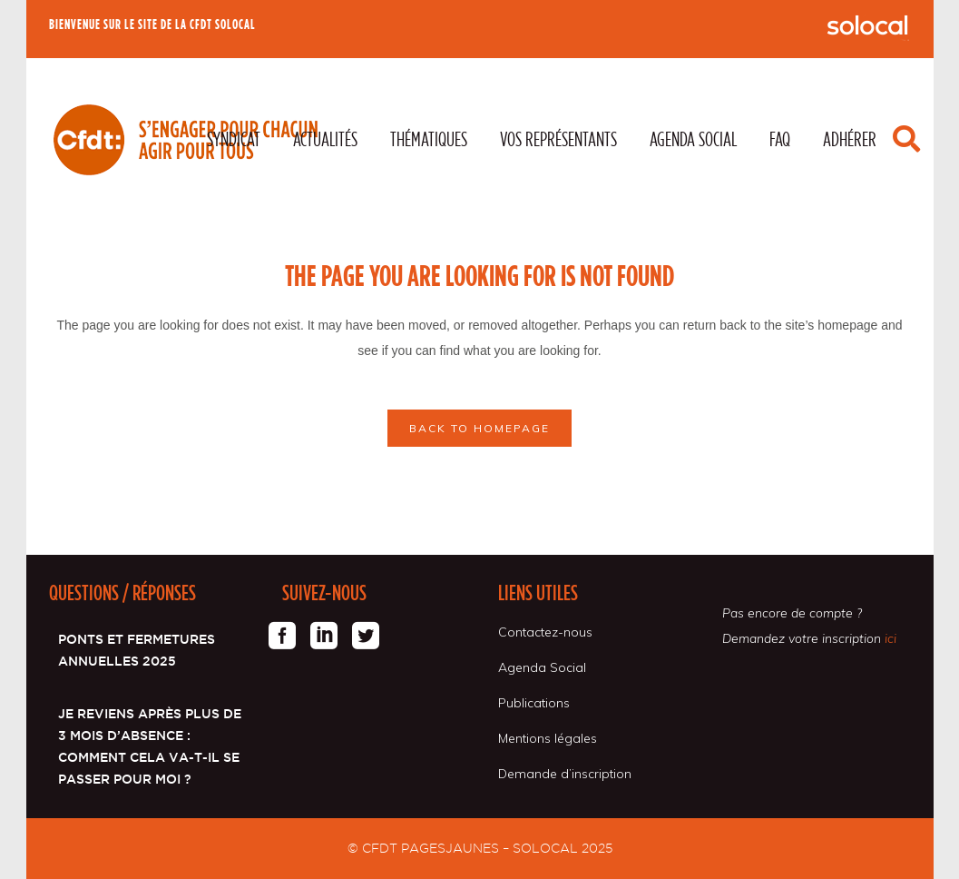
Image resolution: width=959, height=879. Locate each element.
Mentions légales (547, 738)
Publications (534, 703)
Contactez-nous (545, 632)
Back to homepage (479, 428)
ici (890, 638)
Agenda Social (542, 667)
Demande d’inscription (564, 773)
